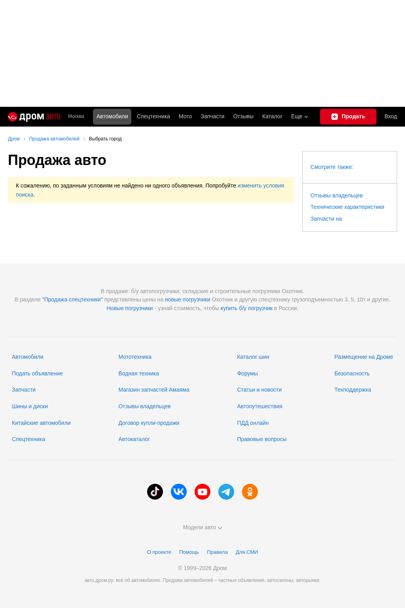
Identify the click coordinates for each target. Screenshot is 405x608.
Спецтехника (28, 439)
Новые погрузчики (130, 308)
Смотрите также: (331, 167)
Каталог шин (253, 357)
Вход (390, 116)
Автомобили (112, 116)
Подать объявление (37, 373)
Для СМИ (247, 552)
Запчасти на (326, 219)
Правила (217, 552)
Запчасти (212, 116)
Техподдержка (352, 389)
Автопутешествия (259, 406)
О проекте (159, 552)
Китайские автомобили (41, 423)
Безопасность (351, 373)
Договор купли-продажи (148, 423)
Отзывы (243, 116)
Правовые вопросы (261, 439)
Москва (76, 116)
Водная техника (138, 373)
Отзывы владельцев (336, 195)
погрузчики (196, 299)
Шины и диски (30, 406)
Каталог (272, 116)
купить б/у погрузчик (247, 308)
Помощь (189, 552)
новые (173, 299)
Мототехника (134, 357)
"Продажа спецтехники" (72, 299)
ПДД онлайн (253, 423)
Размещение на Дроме (363, 357)
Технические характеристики (347, 207)
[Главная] (34, 117)
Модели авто (202, 527)
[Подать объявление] (348, 117)
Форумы (247, 373)
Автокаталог (134, 439)
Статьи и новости (259, 389)
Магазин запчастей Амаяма (153, 389)
